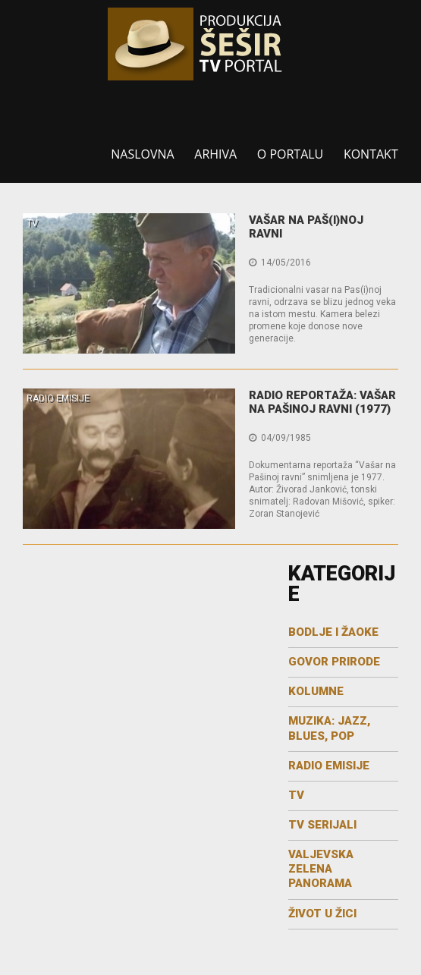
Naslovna (142, 154)
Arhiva (215, 154)
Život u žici (322, 913)
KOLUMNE (316, 691)
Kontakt (371, 154)
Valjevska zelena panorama (320, 869)
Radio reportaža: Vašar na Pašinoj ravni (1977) (322, 402)
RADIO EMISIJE (58, 398)
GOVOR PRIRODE (334, 661)
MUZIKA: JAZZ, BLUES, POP (329, 728)
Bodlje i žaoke (333, 632)
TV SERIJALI (322, 825)
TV (32, 223)
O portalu (290, 154)
